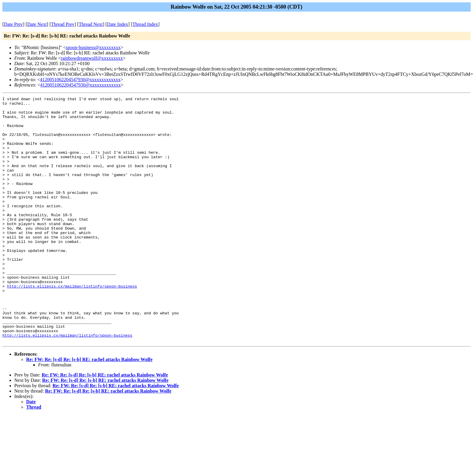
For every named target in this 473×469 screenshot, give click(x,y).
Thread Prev (62, 24)
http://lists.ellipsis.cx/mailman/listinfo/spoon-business (72, 324)
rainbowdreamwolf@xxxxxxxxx (92, 58)
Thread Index (145, 24)
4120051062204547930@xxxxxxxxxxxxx (80, 79)
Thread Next (91, 24)
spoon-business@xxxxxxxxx (93, 47)
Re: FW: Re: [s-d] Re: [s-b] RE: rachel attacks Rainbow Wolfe (89, 408)
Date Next (37, 24)
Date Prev (13, 24)
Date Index (117, 24)
